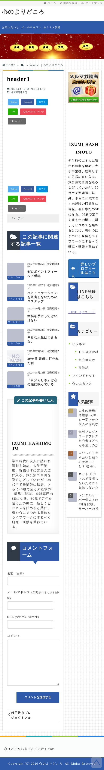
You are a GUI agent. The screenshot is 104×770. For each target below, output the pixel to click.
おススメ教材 (51, 27)
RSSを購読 (70, 2)
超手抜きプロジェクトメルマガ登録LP (21, 715)
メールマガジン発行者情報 (31, 30)
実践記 (84, 367)
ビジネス (78, 344)
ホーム (50, 2)
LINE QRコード (81, 312)
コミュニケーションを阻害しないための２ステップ (42, 297)
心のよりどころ (23, 12)
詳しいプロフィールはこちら (83, 270)
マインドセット (83, 375)
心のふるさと (82, 383)
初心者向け (87, 360)
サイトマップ (92, 2)
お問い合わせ (10, 27)
